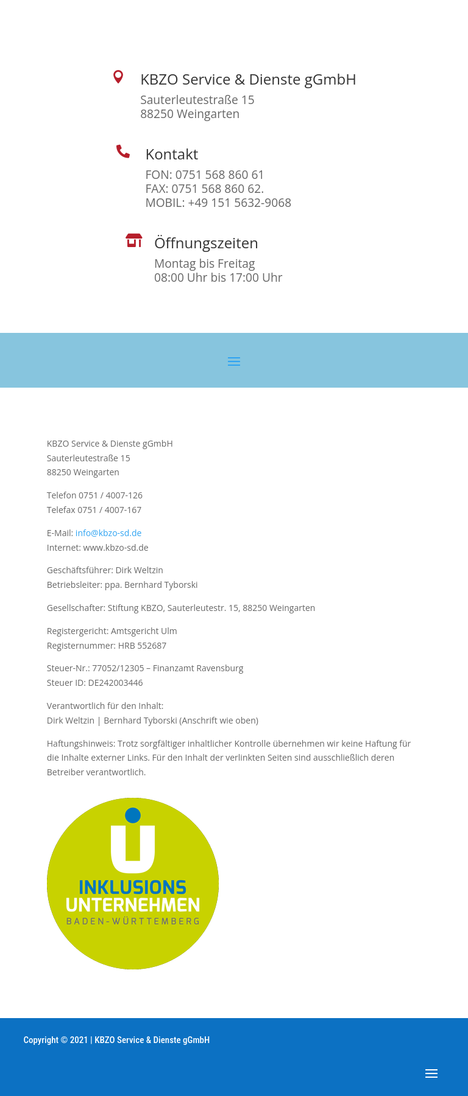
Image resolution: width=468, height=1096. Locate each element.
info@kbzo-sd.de (109, 533)
